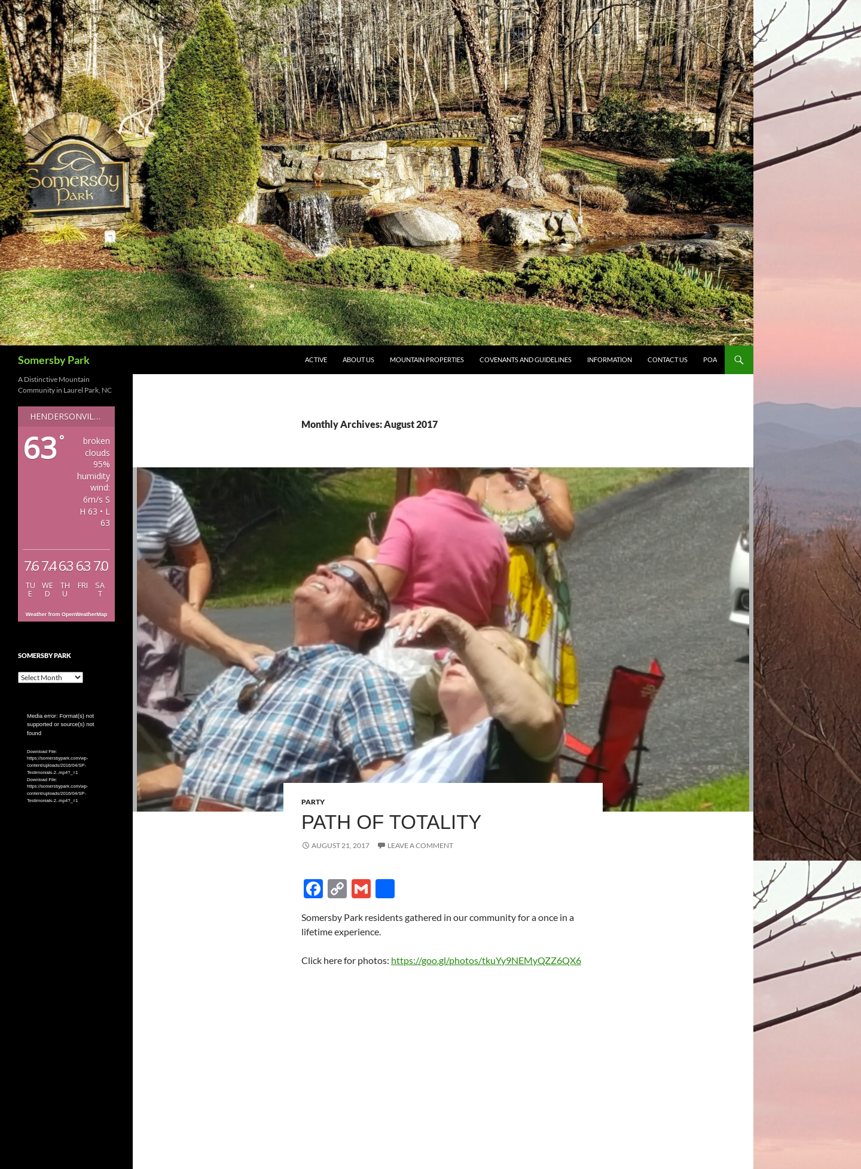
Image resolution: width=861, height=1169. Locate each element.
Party (313, 801)
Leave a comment (420, 845)
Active (316, 359)
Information (609, 359)
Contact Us (668, 359)
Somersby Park (54, 359)
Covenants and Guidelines (526, 359)
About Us (358, 359)
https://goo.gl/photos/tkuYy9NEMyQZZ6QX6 (486, 960)
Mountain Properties (427, 359)
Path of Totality (391, 822)
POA (710, 359)
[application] (66, 739)
